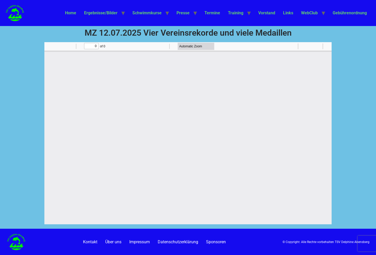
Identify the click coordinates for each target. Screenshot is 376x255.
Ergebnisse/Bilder (101, 12)
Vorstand (266, 12)
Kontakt (90, 241)
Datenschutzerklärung (178, 241)
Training (235, 12)
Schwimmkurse (147, 12)
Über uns (113, 241)
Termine (212, 12)
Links (288, 12)
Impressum (139, 241)
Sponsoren (216, 241)
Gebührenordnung (350, 12)
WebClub (309, 12)
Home (70, 12)
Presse (183, 12)
